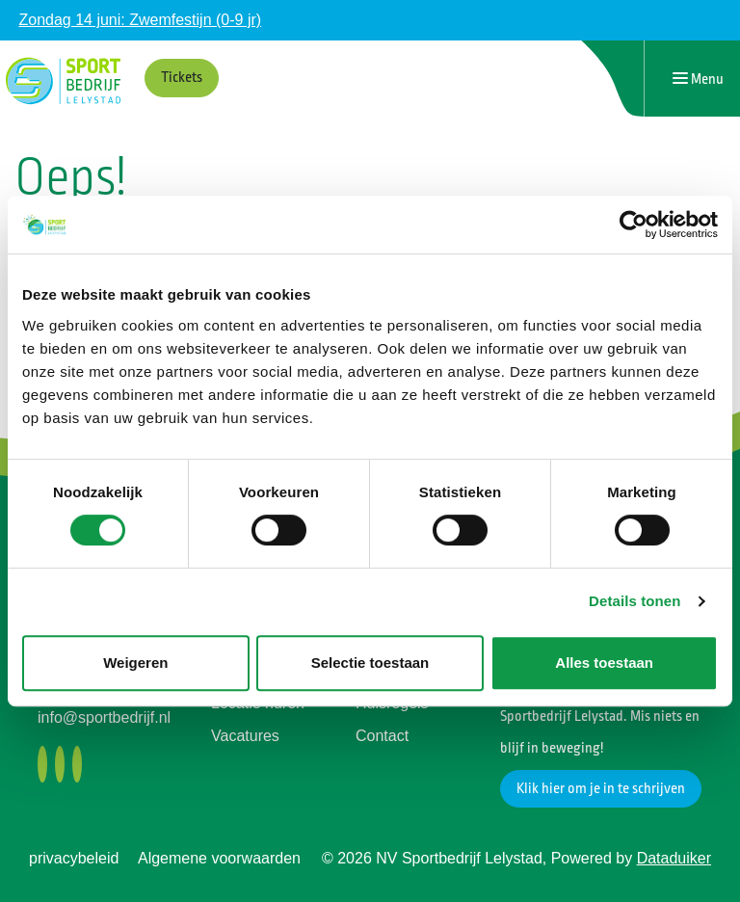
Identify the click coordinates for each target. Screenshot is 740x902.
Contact (382, 736)
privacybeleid (74, 858)
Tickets (181, 77)
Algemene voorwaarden (219, 858)
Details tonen (634, 601)
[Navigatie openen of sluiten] (698, 78)
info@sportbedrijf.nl (104, 717)
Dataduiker (674, 858)
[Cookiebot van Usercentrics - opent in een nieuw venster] (633, 224)
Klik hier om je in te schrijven (600, 789)
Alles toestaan (604, 662)
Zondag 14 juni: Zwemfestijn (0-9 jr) (139, 20)
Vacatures (245, 736)
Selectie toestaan (370, 662)
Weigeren (135, 662)
